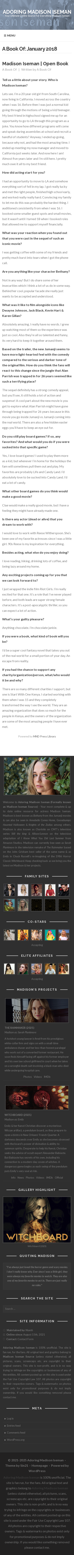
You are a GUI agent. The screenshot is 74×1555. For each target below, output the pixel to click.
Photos (27, 1076)
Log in (10, 1418)
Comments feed (16, 1432)
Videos (38, 1076)
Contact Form (26, 1339)
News (21, 1177)
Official (59, 1177)
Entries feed (14, 1425)
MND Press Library (44, 736)
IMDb (47, 1076)
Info (13, 1177)
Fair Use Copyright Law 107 (24, 1379)
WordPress (37, 1471)
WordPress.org (15, 1439)
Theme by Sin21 (16, 1465)
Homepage (40, 1465)
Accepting (37, 945)
